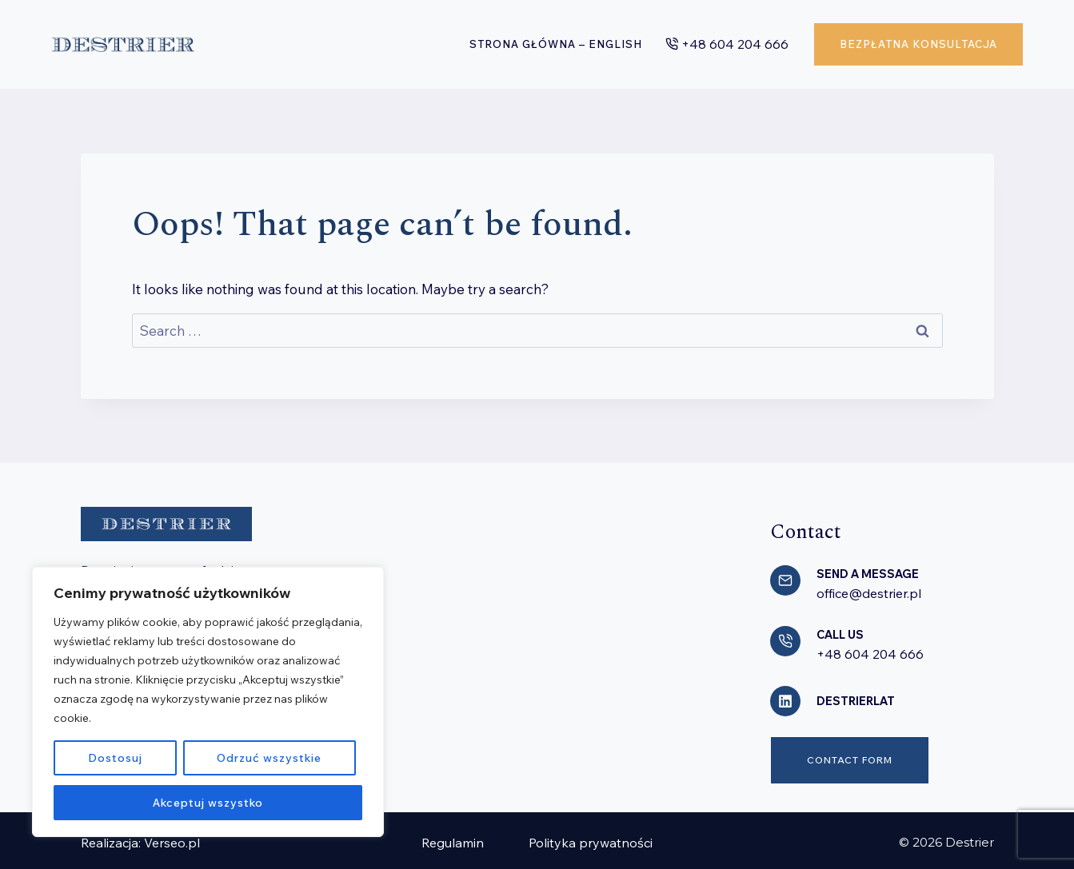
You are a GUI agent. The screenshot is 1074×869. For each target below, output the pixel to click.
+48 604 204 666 (870, 652)
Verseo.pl (172, 838)
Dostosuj (114, 758)
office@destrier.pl (868, 592)
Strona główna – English (555, 44)
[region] (208, 702)
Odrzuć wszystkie (268, 758)
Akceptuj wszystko (208, 802)
